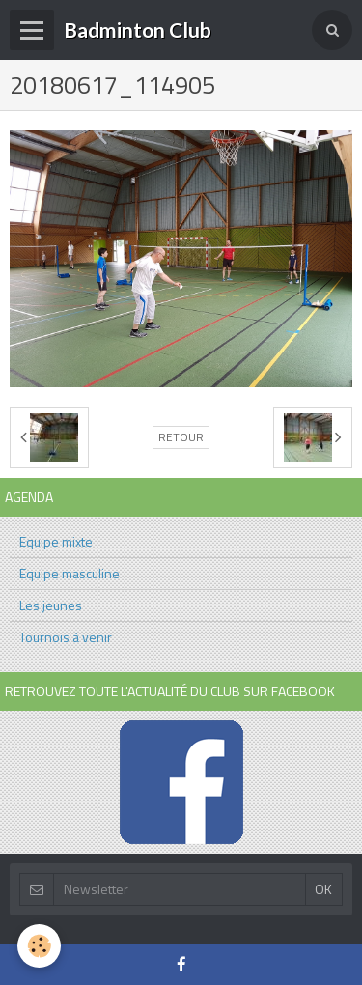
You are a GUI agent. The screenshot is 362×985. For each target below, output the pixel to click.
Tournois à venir (65, 637)
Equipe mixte (56, 541)
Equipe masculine (69, 573)
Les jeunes (50, 605)
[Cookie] (39, 946)
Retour (181, 437)
